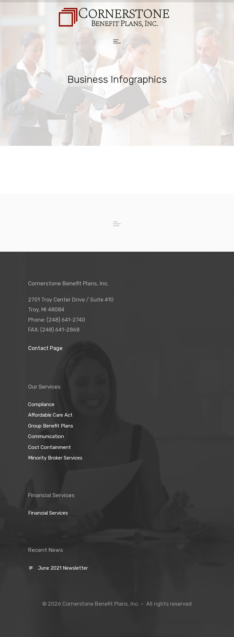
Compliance (41, 404)
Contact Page (45, 348)
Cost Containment (49, 447)
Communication (46, 436)
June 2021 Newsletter (63, 568)
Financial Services (48, 513)
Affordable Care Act (50, 415)
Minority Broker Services (55, 458)
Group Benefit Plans (50, 426)
